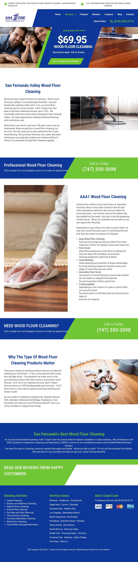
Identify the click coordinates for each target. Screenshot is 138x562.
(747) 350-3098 (99, 169)
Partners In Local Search (99, 550)
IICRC (9, 442)
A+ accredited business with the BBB (97, 442)
